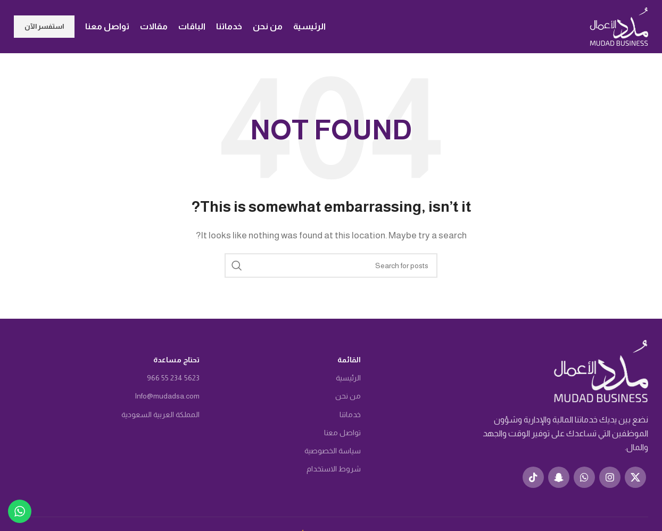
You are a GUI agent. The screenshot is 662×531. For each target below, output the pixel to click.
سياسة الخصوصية (332, 450)
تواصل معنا (342, 432)
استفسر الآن (44, 26)
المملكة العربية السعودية (160, 414)
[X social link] (635, 477)
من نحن (348, 396)
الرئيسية (348, 378)
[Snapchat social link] (558, 477)
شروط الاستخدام (334, 468)
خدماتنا (350, 414)
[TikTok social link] (533, 477)
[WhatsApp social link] (584, 477)
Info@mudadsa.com (167, 396)
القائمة (349, 359)
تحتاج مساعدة (176, 359)
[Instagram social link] (609, 477)
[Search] (331, 265)
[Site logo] (619, 25)
